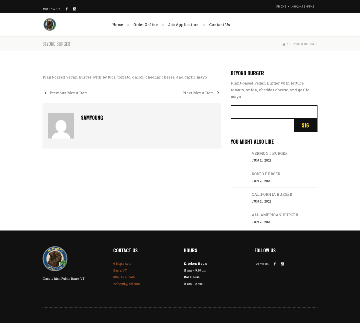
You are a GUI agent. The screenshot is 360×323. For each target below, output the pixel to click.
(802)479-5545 (124, 277)
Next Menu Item (202, 92)
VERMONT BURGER (270, 153)
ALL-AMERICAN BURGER (275, 214)
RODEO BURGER (266, 173)
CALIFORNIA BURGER (272, 194)
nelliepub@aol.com (126, 284)
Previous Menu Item (65, 92)
